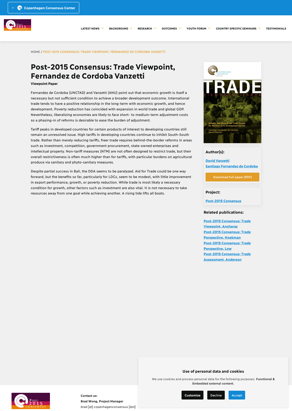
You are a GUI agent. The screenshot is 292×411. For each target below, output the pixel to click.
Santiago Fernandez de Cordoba (232, 166)
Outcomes (171, 28)
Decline (216, 395)
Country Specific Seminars (238, 28)
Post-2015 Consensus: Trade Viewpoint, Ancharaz (227, 223)
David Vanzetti (217, 160)
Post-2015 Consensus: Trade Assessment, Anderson (227, 256)
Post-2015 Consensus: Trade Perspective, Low (227, 245)
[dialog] (213, 382)
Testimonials (276, 28)
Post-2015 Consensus (223, 201)
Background (120, 28)
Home (35, 51)
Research (147, 28)
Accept (237, 395)
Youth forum (199, 28)
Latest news (92, 28)
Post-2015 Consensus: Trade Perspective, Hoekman (227, 234)
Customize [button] (192, 395)
